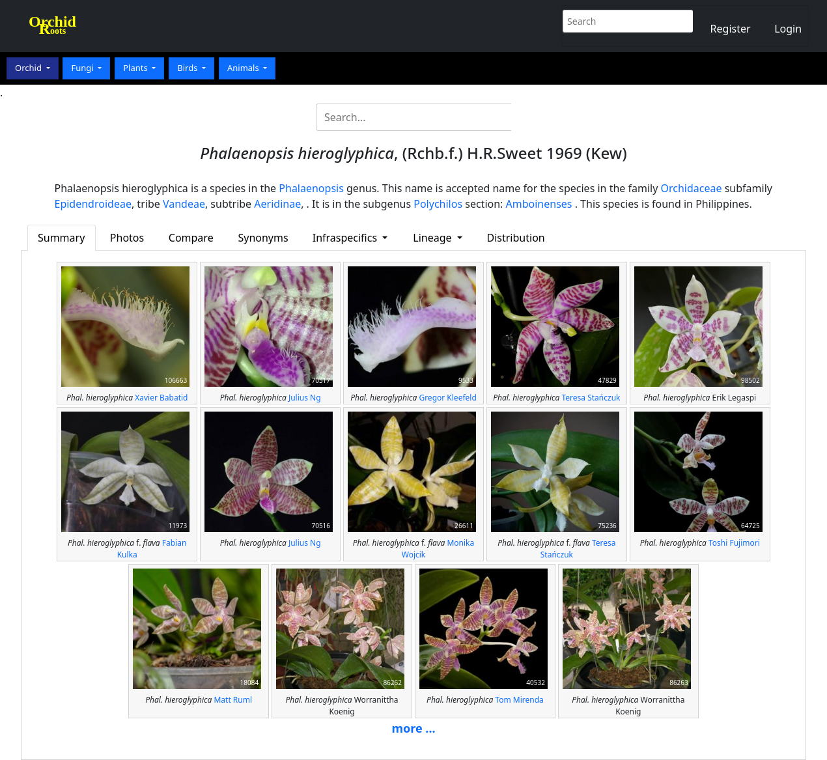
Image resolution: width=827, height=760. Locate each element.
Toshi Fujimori (734, 542)
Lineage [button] (433, 238)
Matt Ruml (233, 699)
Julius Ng (304, 397)
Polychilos (438, 204)
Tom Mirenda (519, 699)
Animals (244, 68)
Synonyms (263, 238)
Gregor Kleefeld (447, 397)
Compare (191, 238)
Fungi (83, 68)
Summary (61, 238)
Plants (136, 68)
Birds (188, 68)
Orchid (29, 68)
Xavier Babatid (161, 397)
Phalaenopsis (311, 188)
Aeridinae (277, 204)
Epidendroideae (93, 204)
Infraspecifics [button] (346, 238)
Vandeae (184, 204)
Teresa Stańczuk (591, 397)
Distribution (516, 238)
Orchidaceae (691, 188)
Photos (127, 238)
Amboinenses (539, 204)
